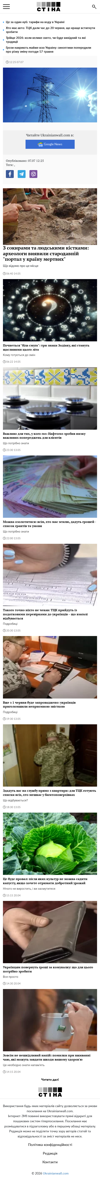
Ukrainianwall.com (56, 1173)
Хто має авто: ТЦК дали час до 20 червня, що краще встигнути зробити (50, 30)
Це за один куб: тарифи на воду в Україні (35, 22)
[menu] (6, 6)
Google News (50, 144)
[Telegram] (22, 174)
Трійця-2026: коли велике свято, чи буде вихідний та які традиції (46, 39)
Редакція (50, 1153)
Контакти (50, 1162)
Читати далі (50, 1079)
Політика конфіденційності (50, 1145)
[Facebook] (10, 174)
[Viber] (33, 174)
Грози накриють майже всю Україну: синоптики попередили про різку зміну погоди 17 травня (48, 49)
